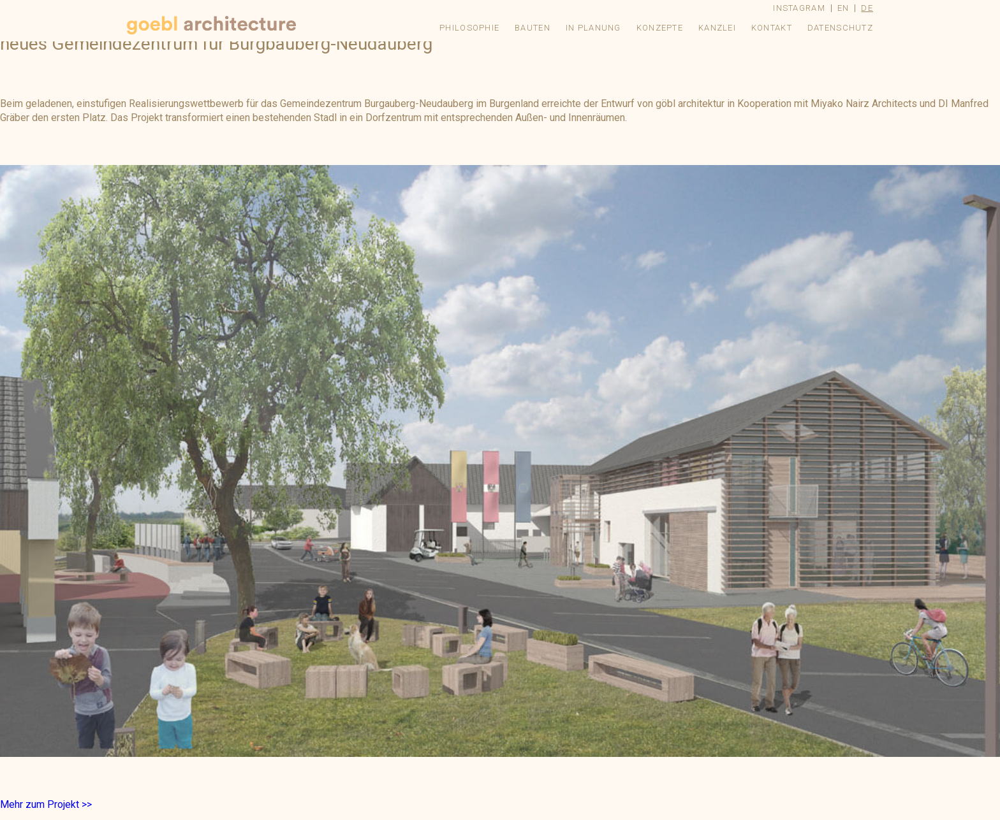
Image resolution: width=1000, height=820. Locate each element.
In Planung (593, 27)
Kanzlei (717, 27)
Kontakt (771, 27)
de (867, 8)
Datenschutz (840, 27)
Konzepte (659, 27)
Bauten (532, 27)
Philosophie (469, 27)
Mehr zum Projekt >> (46, 804)
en (843, 8)
